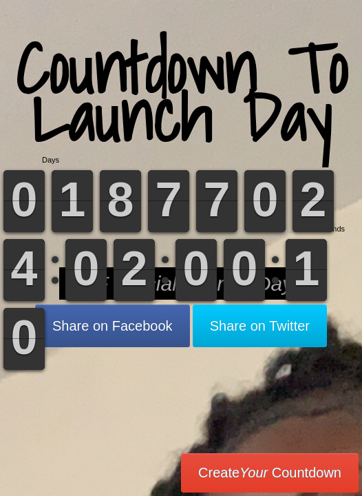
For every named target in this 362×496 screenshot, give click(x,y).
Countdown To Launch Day (181, 93)
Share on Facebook (112, 325)
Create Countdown (269, 472)
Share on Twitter (260, 325)
